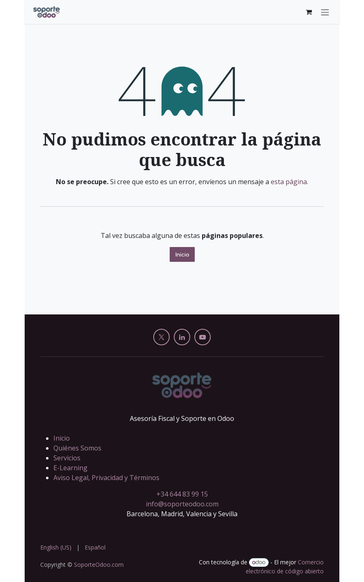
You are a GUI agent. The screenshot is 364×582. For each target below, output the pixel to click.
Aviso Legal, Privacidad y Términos (106, 477)
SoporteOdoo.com (99, 564)
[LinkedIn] (182, 337)
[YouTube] (202, 337)
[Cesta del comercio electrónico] (308, 12)
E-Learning (70, 467)
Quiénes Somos (77, 448)
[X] (161, 337)
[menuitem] (55, 547)
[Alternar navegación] (325, 12)
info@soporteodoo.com (182, 503)
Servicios (67, 457)
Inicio (182, 254)
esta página (289, 181)
